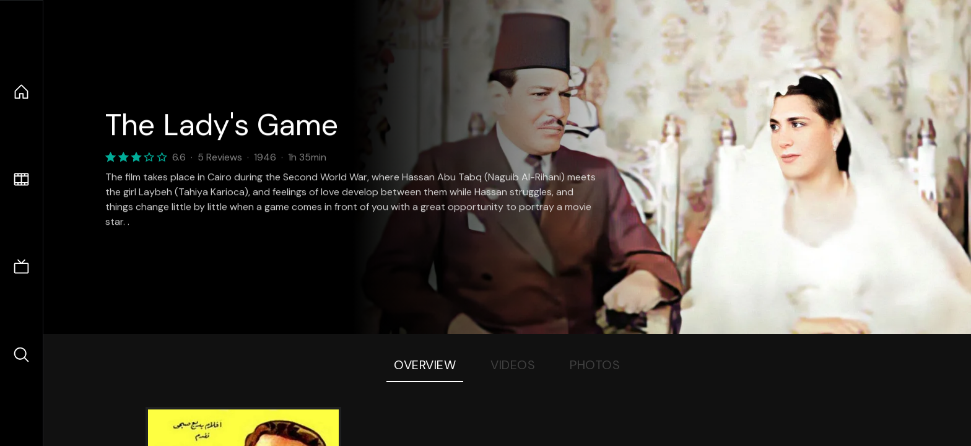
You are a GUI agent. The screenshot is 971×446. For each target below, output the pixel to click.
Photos (595, 365)
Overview (425, 365)
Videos (512, 365)
